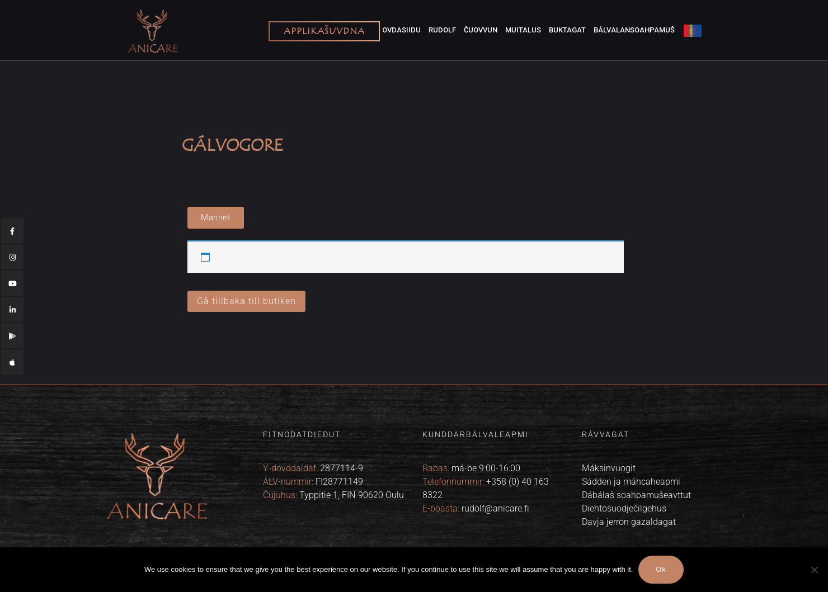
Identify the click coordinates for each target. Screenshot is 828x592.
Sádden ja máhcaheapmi (631, 481)
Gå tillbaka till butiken (246, 301)
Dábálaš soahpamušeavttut (636, 495)
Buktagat (567, 30)
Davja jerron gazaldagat (629, 522)
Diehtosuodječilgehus (624, 508)
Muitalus (523, 30)
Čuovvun (480, 30)
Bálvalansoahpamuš (634, 30)
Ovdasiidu (401, 30)
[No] (814, 569)
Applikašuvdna (324, 31)
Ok (661, 570)
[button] (215, 218)
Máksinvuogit (609, 468)
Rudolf (442, 30)
